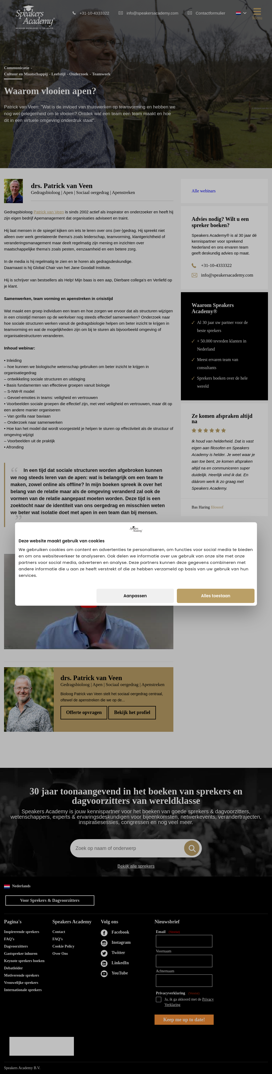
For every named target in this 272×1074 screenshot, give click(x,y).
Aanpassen (135, 569)
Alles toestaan (215, 569)
